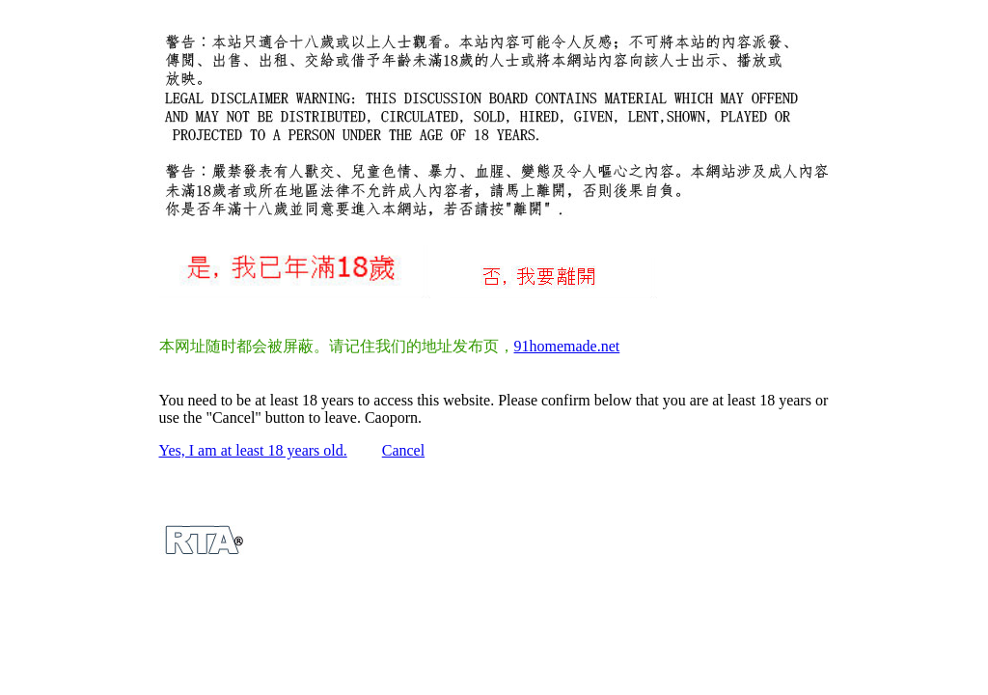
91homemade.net (567, 346)
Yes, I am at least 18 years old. (253, 450)
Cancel (403, 450)
